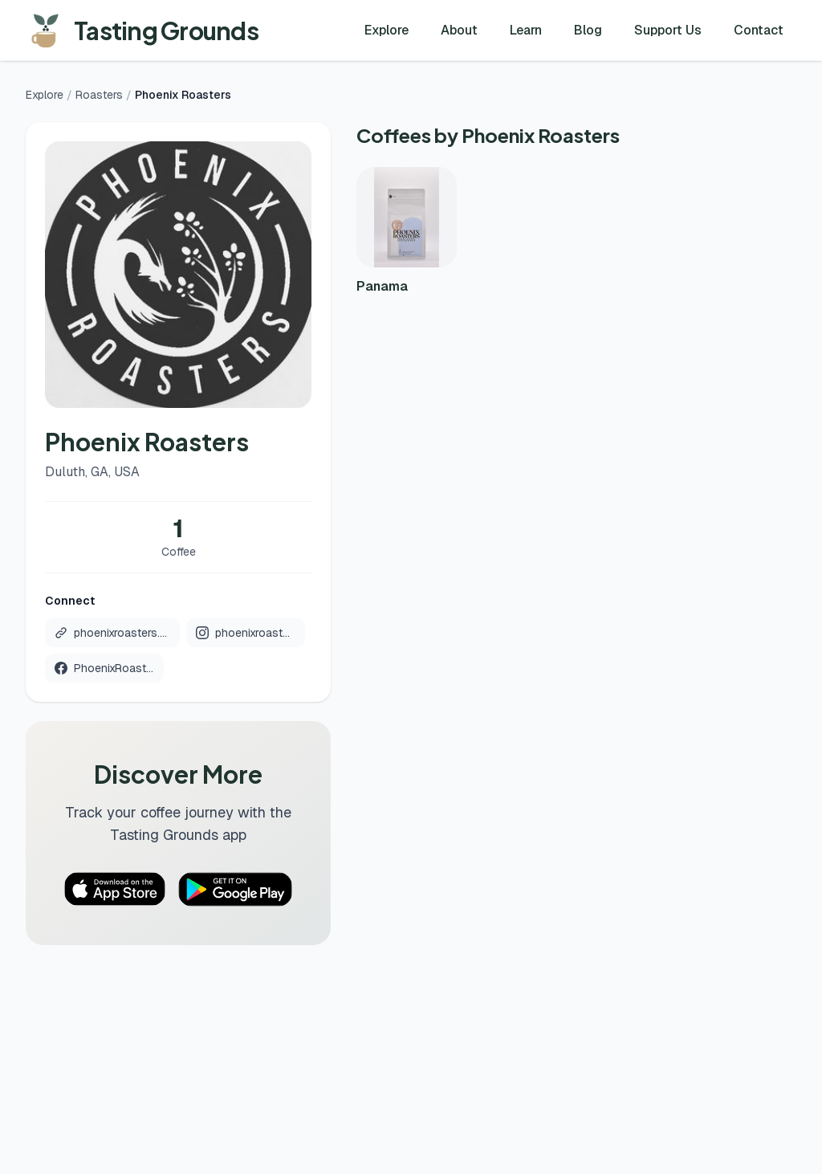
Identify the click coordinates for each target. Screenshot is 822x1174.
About (459, 30)
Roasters (99, 95)
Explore (386, 30)
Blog (588, 30)
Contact (758, 30)
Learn (526, 30)
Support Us (668, 30)
